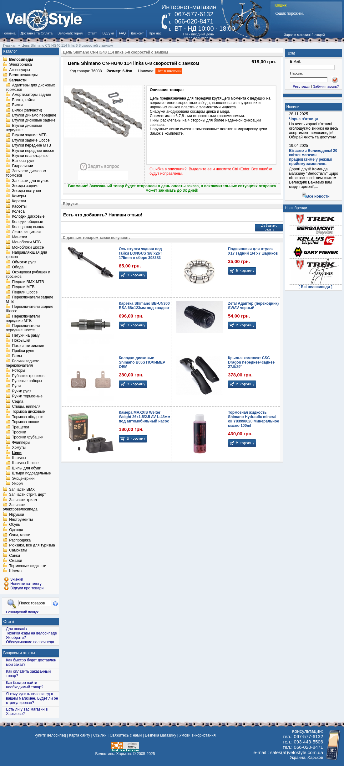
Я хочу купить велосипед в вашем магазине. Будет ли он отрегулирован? (32, 698)
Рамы (17, 356)
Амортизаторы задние (31, 95)
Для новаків (16, 629)
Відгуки (108, 33)
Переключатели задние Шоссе (29, 309)
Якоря (17, 483)
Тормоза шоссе (25, 422)
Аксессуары (19, 70)
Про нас (155, 33)
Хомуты (19, 448)
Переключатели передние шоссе (23, 328)
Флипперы (21, 442)
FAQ (122, 33)
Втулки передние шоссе (33, 150)
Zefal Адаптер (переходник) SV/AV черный (253, 305)
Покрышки (21, 341)
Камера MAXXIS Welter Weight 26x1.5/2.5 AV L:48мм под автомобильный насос (144, 416)
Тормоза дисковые (28, 412)
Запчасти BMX (22, 489)
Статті (92, 33)
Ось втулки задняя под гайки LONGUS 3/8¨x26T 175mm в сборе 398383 (140, 253)
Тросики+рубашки (27, 437)
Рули (16, 386)
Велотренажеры (23, 75)
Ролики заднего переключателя (22, 363)
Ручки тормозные (27, 396)
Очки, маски (19, 535)
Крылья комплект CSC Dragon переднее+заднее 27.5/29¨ (251, 362)
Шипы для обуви (26, 468)
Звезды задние (25, 186)
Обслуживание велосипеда (30, 642)
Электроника (20, 65)
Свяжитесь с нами (126, 735)
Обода (17, 267)
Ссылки (100, 735)
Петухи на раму (25, 335)
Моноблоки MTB (26, 242)
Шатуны (19, 458)
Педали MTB (23, 287)
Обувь (14, 525)
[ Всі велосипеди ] (315, 287)
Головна (9, 33)
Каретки (19, 201)
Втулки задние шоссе (30, 140)
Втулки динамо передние (34, 115)
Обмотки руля (24, 262)
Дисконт (137, 33)
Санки (14, 555)
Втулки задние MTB (29, 135)
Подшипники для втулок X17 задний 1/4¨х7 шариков (253, 251)
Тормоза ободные (27, 417)
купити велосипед (50, 735)
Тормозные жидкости (27, 566)
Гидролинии (22, 166)
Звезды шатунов (26, 191)
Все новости (318, 196)
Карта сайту (79, 735)
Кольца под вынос (28, 227)
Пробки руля (23, 351)
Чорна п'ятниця (303, 119)
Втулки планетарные (30, 155)
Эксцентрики (23, 478)
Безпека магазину (160, 735)
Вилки (17, 105)
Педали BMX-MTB (28, 282)
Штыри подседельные (31, 473)
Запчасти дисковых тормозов (26, 173)
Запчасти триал (23, 500)
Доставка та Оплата (37, 33)
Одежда (16, 530)
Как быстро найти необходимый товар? (24, 685)
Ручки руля (21, 391)
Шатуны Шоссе (25, 463)
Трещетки (20, 427)
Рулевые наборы (27, 381)
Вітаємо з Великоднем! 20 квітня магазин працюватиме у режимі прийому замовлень (313, 157)
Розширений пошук (22, 612)
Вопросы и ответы (19, 653)
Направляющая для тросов (26, 255)
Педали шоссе (25, 292)
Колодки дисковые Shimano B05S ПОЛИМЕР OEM (142, 362)
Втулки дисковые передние (24, 127)
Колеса (18, 211)
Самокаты (18, 550)
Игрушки (16, 514)
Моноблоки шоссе (28, 247)
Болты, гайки (23, 100)
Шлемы (15, 571)
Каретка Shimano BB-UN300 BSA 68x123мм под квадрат (144, 305)
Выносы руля (23, 161)
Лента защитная (26, 232)
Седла (17, 401)
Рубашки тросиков (28, 376)
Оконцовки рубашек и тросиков (28, 274)
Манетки (19, 237)
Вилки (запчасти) (27, 110)
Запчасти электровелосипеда (20, 507)
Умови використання (197, 735)
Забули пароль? (326, 86)
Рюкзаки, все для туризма (32, 545)
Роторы (18, 371)
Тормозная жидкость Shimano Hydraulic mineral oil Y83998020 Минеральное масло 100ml (253, 419)
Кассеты (19, 206)
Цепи (17, 453)
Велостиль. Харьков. (113, 754)
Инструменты (21, 519)
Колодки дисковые (28, 217)
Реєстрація (301, 86)
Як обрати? (16, 637)
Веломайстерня (70, 33)
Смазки (15, 561)
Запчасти (18, 80)
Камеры (19, 196)
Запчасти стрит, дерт (27, 495)
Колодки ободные (27, 222)
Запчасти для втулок (30, 181)
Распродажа (20, 540)
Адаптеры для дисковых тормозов (30, 87)
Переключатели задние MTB (29, 299)
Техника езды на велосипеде (31, 633)
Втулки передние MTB (31, 145)
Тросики (19, 432)
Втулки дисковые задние (33, 120)
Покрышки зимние (28, 346)
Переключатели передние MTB (23, 318)
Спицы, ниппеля (26, 406)
